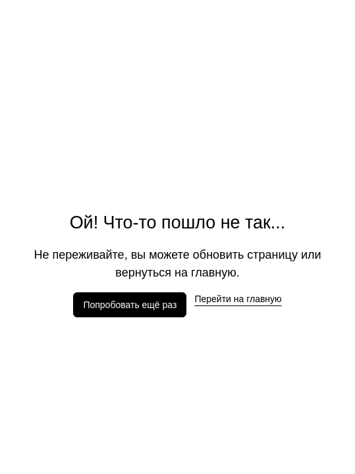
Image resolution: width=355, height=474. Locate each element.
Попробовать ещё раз (130, 305)
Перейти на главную (237, 299)
